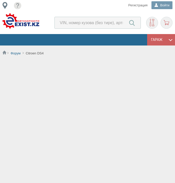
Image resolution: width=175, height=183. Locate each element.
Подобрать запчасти (152, 23)
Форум (16, 53)
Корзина (166, 23)
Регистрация (138, 5)
